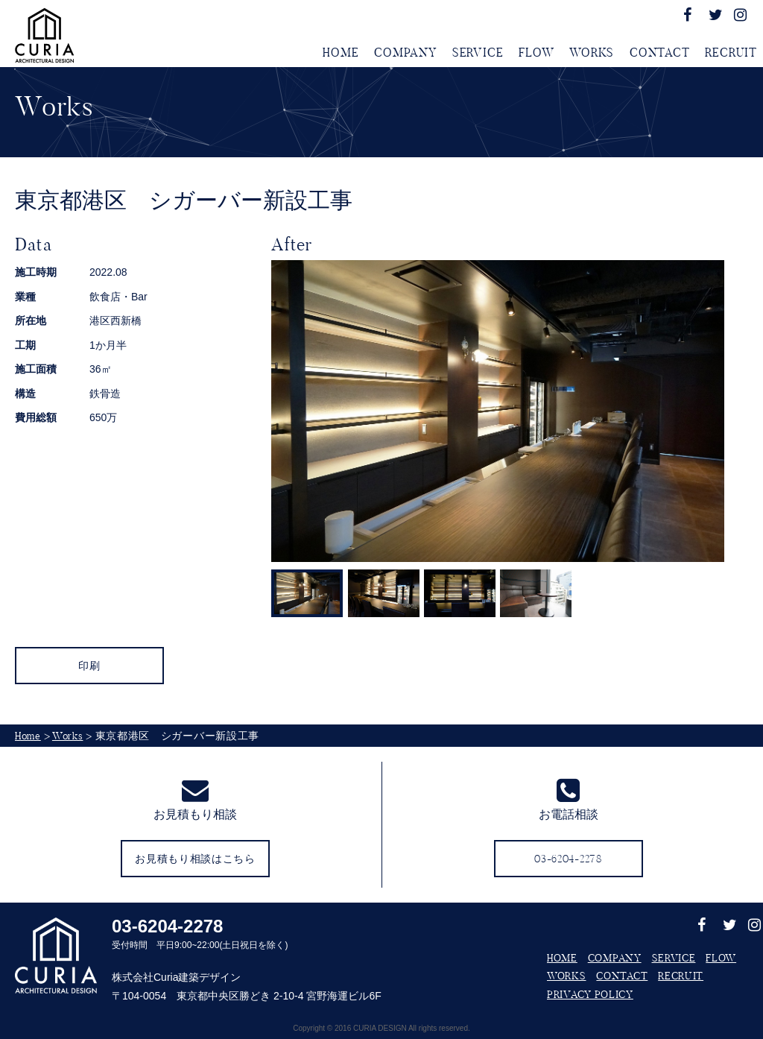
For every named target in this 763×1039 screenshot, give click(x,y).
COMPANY (405, 52)
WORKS (591, 52)
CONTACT (660, 52)
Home (28, 735)
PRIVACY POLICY (590, 994)
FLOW (536, 52)
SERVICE (478, 52)
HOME (340, 52)
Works (67, 735)
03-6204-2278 (167, 926)
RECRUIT (731, 52)
